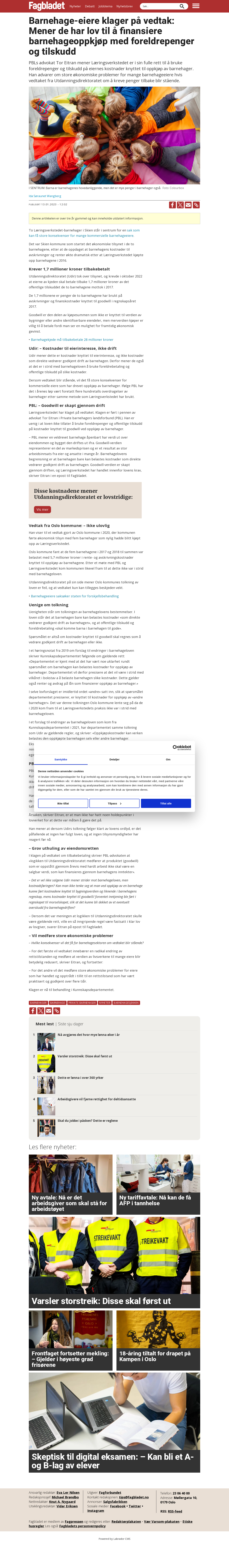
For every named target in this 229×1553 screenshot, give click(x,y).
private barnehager (82, 1011)
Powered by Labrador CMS (114, 1547)
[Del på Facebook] (172, 205)
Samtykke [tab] (61, 759)
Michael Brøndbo (65, 1506)
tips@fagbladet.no (134, 1506)
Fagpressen (74, 1530)
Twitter (135, 1515)
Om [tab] (168, 759)
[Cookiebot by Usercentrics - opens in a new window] (175, 747)
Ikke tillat (63, 803)
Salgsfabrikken (115, 1510)
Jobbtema (106, 6)
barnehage (57, 1011)
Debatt (90, 6)
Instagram (95, 1519)
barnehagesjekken (126, 1011)
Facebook (118, 1515)
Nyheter (75, 6)
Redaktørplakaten (126, 1530)
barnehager (38, 1011)
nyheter (104, 1011)
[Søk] (182, 6)
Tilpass (114, 803)
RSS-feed (175, 1520)
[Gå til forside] (47, 6)
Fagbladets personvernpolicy (82, 1535)
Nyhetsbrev (124, 6)
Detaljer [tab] (114, 759)
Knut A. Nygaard (62, 1510)
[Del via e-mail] (188, 205)
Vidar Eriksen (67, 1515)
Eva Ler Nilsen (68, 1501)
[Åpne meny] (196, 6)
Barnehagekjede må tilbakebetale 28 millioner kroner (72, 339)
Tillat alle (166, 803)
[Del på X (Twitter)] (180, 205)
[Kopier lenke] (196, 205)
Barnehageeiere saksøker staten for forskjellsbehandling (75, 605)
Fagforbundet (110, 1501)
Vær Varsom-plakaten (161, 1530)
